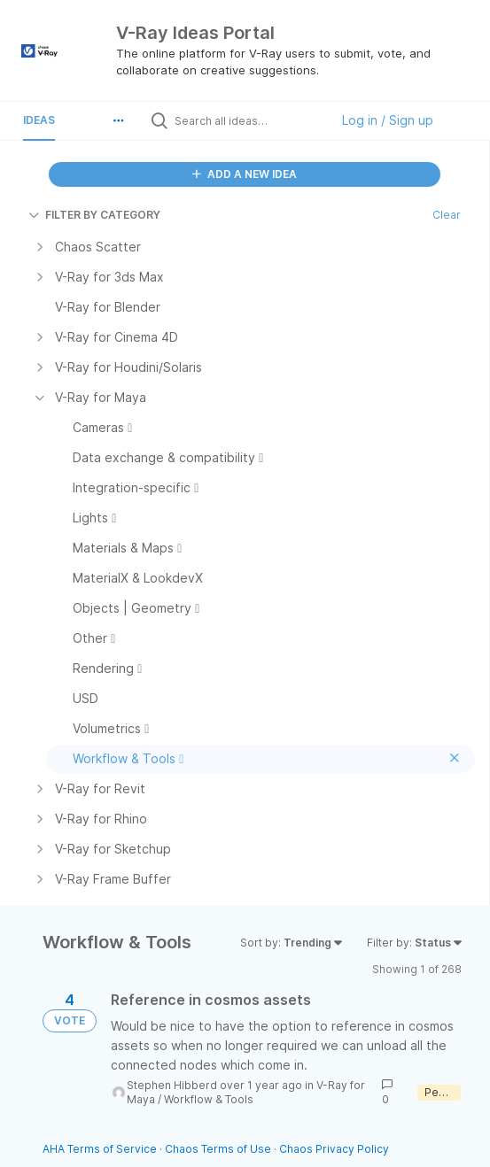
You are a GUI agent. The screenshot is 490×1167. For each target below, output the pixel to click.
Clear (446, 214)
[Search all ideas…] (247, 120)
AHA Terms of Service (101, 1148)
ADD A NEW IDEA (244, 174)
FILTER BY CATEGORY (94, 214)
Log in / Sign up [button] (387, 120)
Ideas (39, 120)
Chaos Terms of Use (218, 1148)
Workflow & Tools (208, 1099)
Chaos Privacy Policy (334, 1148)
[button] (118, 120)
